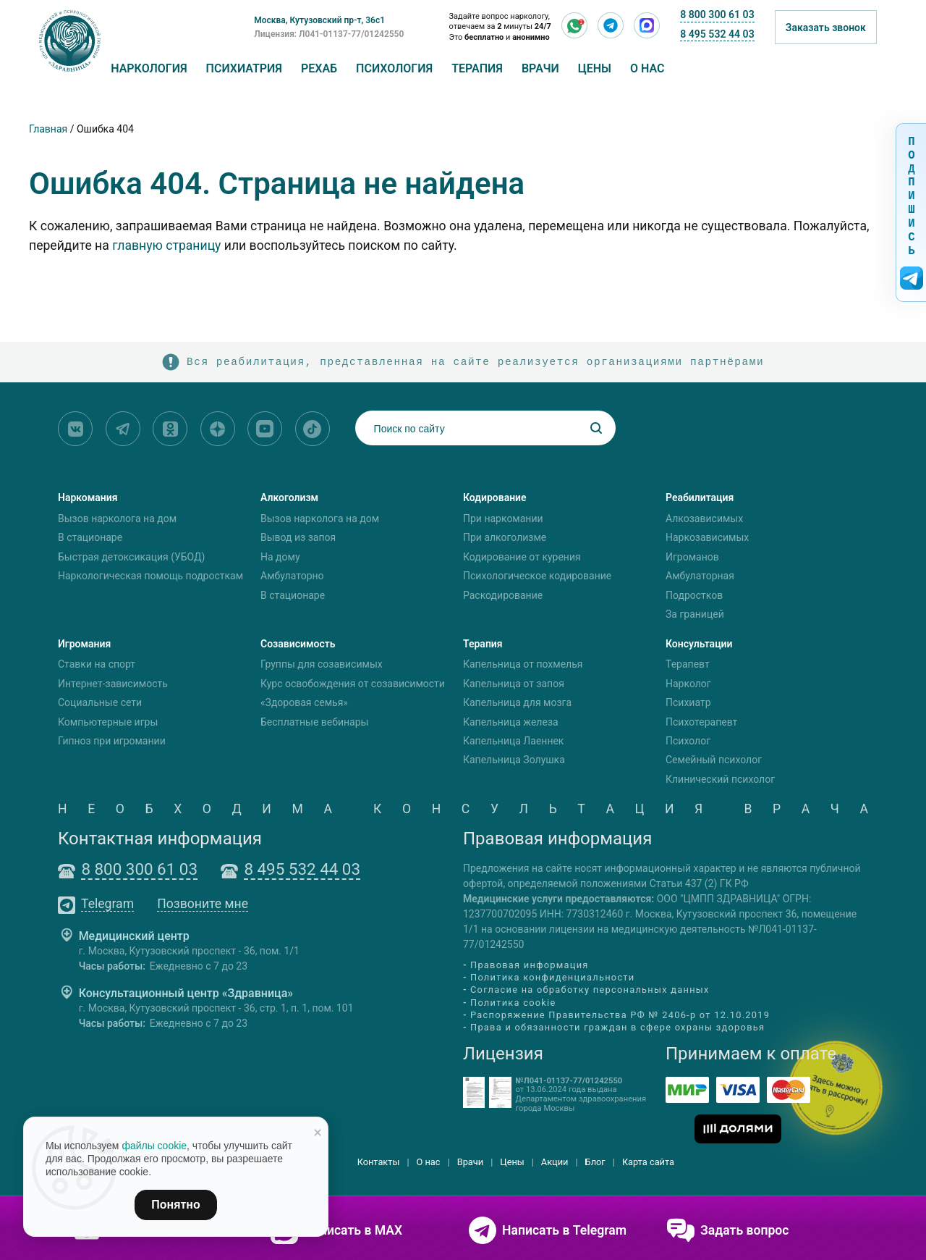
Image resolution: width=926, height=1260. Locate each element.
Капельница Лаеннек (513, 741)
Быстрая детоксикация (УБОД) (131, 557)
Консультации (699, 644)
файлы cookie (154, 1145)
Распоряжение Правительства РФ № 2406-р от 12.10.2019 (620, 1015)
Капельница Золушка (514, 760)
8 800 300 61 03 (717, 14)
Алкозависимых (704, 518)
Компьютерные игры (108, 722)
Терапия (477, 68)
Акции (555, 1161)
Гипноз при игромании (112, 741)
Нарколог (688, 683)
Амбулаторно (292, 575)
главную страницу (166, 245)
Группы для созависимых (321, 665)
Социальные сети (100, 702)
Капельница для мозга (517, 702)
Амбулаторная (700, 575)
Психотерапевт (701, 722)
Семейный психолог (714, 760)
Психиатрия (244, 68)
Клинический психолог (720, 779)
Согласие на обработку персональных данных (590, 990)
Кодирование (495, 497)
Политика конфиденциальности (552, 977)
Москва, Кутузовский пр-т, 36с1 (319, 20)
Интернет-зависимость (113, 683)
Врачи (540, 68)
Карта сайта (648, 1161)
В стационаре (90, 537)
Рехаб (319, 68)
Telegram (107, 904)
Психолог (688, 741)
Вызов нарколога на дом (117, 518)
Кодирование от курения (522, 557)
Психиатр (688, 702)
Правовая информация (529, 965)
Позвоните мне (202, 904)
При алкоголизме (504, 537)
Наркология (149, 68)
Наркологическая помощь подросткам (150, 575)
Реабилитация (700, 497)
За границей (695, 614)
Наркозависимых (707, 537)
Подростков (694, 595)
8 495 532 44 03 (717, 34)
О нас (647, 68)
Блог (595, 1161)
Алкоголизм (289, 497)
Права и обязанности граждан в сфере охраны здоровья (617, 1027)
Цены (594, 68)
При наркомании (503, 518)
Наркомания (88, 497)
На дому (280, 557)
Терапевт (688, 665)
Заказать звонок (826, 27)
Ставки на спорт (96, 665)
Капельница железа (510, 722)
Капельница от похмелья (522, 665)
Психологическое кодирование (537, 575)
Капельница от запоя (513, 683)
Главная (48, 129)
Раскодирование (503, 595)
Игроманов (692, 557)
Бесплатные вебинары (314, 722)
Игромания (84, 644)
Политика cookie (513, 1003)
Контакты (378, 1161)
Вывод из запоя (298, 537)
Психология (394, 68)
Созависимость (298, 644)
